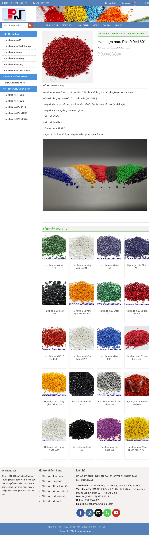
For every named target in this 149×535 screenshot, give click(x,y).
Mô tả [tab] (46, 85)
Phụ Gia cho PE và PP (15, 82)
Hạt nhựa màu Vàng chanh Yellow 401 (136, 448)
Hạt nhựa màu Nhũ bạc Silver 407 (109, 403)
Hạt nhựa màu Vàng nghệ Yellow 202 (54, 403)
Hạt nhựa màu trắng (14, 58)
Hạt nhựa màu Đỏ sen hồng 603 (137, 357)
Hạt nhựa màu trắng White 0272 (81, 267)
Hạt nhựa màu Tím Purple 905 (109, 448)
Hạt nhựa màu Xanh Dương (17, 46)
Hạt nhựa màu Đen (13, 52)
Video (96, 25)
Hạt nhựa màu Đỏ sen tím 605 (137, 312)
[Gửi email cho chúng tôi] (148, 3)
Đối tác (107, 25)
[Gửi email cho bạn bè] (109, 54)
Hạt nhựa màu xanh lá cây (17, 70)
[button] (111, 3)
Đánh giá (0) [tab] (56, 85)
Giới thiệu (68, 25)
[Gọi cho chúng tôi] (107, 513)
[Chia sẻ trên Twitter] (104, 54)
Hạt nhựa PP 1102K (14, 101)
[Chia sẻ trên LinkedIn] (118, 54)
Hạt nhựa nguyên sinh (16, 88)
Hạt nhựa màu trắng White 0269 (54, 448)
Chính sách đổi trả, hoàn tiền (55, 486)
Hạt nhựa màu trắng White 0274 (81, 357)
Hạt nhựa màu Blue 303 (136, 267)
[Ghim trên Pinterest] (114, 54)
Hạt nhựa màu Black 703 (82, 448)
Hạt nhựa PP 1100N (14, 95)
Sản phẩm (83, 25)
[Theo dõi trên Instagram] (145, 3)
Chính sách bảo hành (51, 501)
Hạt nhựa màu (11, 34)
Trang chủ (52, 25)
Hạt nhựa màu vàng (13, 64)
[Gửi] (30, 25)
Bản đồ (118, 25)
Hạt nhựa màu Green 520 (54, 267)
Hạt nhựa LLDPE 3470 (15, 107)
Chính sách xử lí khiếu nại (53, 496)
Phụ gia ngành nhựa (15, 76)
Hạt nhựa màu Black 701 (82, 403)
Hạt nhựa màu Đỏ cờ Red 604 (136, 403)
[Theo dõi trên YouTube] (116, 513)
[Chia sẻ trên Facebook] (100, 54)
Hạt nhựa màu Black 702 (54, 312)
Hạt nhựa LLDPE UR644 (16, 119)
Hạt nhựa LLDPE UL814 (15, 113)
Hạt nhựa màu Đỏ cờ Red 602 (54, 357)
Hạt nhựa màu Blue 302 (109, 357)
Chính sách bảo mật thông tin (55, 491)
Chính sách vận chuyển (52, 481)
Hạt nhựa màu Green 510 (109, 312)
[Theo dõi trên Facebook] (142, 3)
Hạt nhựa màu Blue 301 (109, 267)
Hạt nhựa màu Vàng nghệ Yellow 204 (81, 312)
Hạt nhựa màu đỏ (12, 40)
